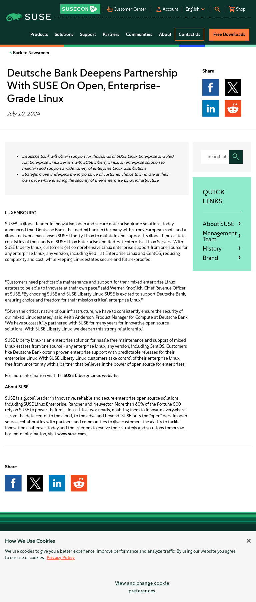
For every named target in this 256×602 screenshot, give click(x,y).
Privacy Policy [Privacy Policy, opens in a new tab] (61, 557)
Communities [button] (139, 34)
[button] (81, 7)
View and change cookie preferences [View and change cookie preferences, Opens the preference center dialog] (142, 587)
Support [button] (88, 34)
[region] (128, 566)
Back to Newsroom (30, 52)
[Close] (248, 540)
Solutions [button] (64, 34)
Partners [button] (111, 34)
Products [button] (39, 34)
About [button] (165, 34)
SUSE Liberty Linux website (91, 375)
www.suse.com (71, 433)
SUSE (10, 223)
